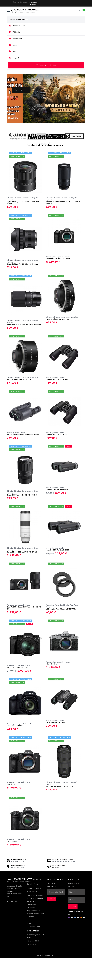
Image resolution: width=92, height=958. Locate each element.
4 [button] (42, 120)
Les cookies (31, 944)
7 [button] (62, 120)
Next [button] (78, 116)
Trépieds (14, 58)
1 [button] (22, 120)
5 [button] (49, 120)
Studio (13, 51)
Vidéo (13, 45)
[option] (46, 98)
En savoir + (21, 90)
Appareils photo (17, 26)
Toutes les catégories (46, 65)
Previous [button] (71, 116)
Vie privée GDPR (33, 941)
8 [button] (69, 120)
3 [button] (36, 120)
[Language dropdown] (33, 4)
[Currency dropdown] (34, 2)
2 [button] (29, 120)
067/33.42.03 (56, 867)
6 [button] (56, 120)
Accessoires (15, 38)
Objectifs (14, 32)
